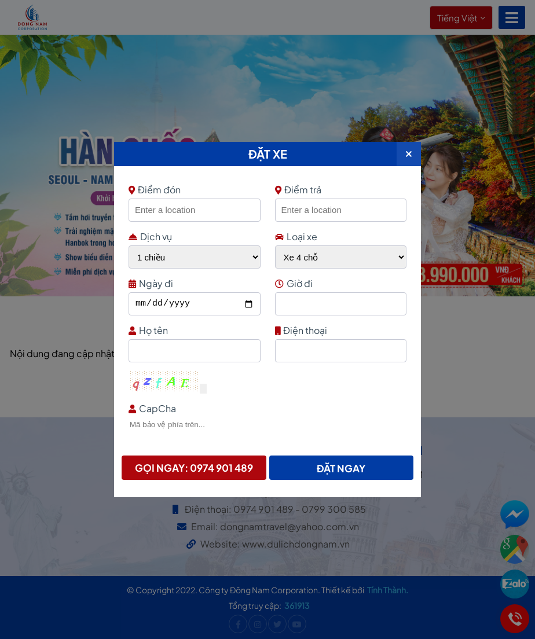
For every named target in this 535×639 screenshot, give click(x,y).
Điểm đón (193, 189)
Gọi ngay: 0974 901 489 (194, 467)
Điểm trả (298, 189)
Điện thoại (339, 330)
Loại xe (296, 236)
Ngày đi (193, 283)
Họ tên (193, 330)
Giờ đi (339, 283)
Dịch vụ (150, 236)
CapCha (266, 408)
